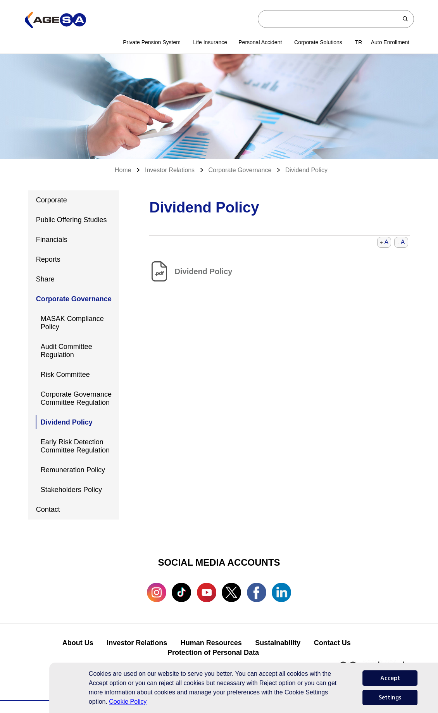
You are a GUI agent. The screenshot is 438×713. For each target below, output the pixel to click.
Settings (390, 697)
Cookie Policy (128, 701)
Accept (390, 678)
